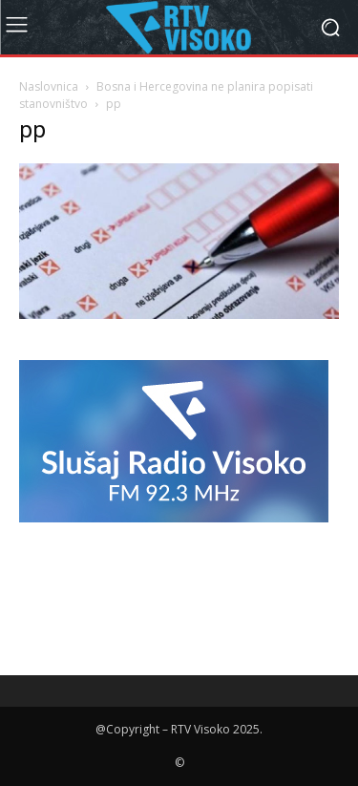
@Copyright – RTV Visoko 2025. (179, 729)
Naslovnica (48, 86)
